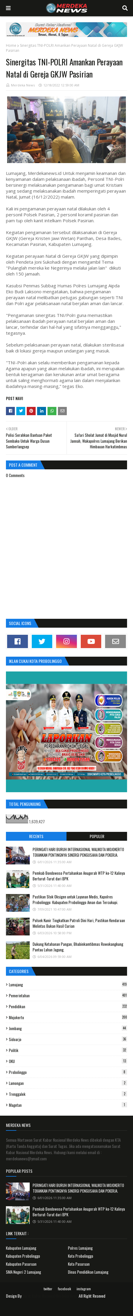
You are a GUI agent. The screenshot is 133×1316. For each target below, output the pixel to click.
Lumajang (68, 985)
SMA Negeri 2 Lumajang (23, 1272)
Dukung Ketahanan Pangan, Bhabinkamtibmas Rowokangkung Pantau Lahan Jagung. (78, 947)
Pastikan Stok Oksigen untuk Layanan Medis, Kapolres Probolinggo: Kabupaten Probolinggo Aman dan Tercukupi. (75, 900)
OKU (68, 1061)
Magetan (68, 1105)
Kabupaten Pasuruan (21, 1264)
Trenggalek (68, 1094)
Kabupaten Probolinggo (23, 1256)
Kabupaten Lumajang (21, 1248)
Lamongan (68, 1083)
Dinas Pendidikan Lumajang (88, 1272)
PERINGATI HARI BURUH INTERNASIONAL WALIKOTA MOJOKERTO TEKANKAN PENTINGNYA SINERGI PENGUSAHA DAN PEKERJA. (78, 852)
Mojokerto (68, 1017)
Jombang (68, 1028)
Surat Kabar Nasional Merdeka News (50, 1296)
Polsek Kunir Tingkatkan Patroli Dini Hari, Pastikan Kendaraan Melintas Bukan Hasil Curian (79, 923)
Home (11, 45)
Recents (36, 836)
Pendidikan (68, 1006)
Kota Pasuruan (79, 1264)
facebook (64, 1288)
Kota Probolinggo (80, 1256)
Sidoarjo (68, 1039)
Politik (68, 1050)
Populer (97, 836)
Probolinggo (68, 1072)
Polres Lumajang (80, 1248)
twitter (48, 1288)
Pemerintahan (68, 995)
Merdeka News (23, 85)
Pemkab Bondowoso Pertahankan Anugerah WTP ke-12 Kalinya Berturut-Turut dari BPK (79, 876)
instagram (84, 1288)
